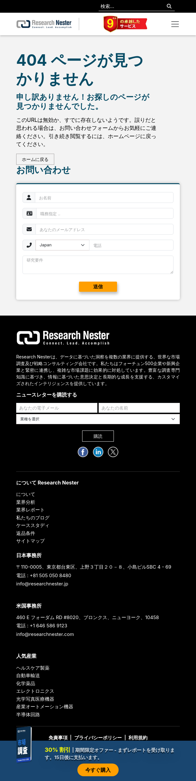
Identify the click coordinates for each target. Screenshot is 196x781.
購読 (98, 436)
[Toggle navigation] (175, 24)
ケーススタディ (32, 525)
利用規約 (137, 738)
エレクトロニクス (35, 691)
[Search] (169, 6)
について (25, 494)
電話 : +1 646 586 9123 (41, 626)
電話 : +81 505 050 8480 (43, 575)
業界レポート (30, 510)
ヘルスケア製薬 (32, 668)
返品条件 (25, 533)
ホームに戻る (35, 159)
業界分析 (25, 502)
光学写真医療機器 (35, 699)
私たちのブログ (32, 518)
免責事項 (58, 738)
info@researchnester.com (45, 634)
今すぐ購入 (98, 770)
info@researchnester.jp (42, 584)
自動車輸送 (28, 675)
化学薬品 (25, 683)
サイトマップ (30, 541)
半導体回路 (28, 714)
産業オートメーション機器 (44, 707)
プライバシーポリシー (98, 738)
